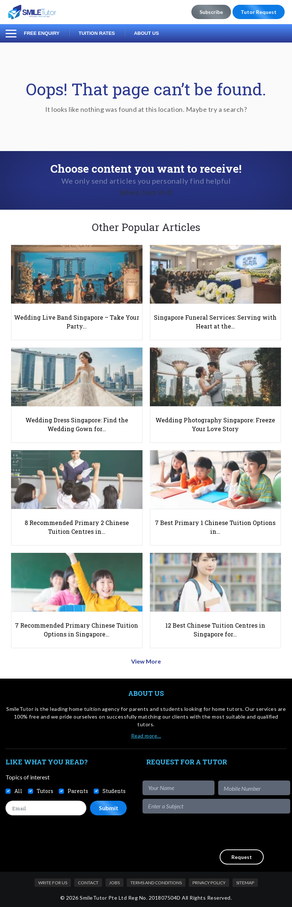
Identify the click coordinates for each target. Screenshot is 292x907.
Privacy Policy (209, 882)
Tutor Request (259, 12)
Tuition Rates (97, 33)
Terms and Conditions (156, 882)
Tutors (45, 790)
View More (146, 661)
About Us (146, 33)
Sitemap (245, 882)
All (18, 790)
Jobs (114, 882)
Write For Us (52, 882)
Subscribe (211, 12)
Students (114, 790)
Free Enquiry (42, 33)
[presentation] (234, 831)
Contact (88, 882)
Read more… (146, 735)
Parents (78, 790)
